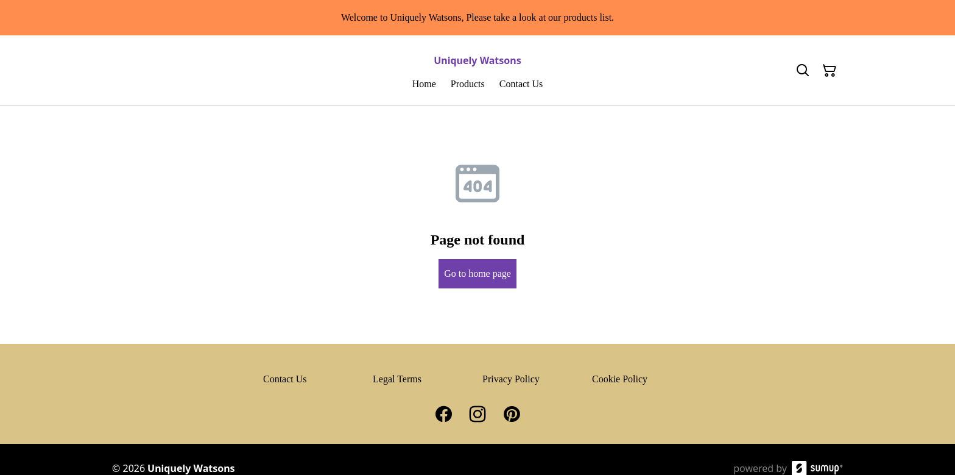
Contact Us (285, 379)
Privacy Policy (511, 379)
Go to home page (477, 273)
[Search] (802, 70)
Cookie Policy (619, 379)
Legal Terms (397, 379)
